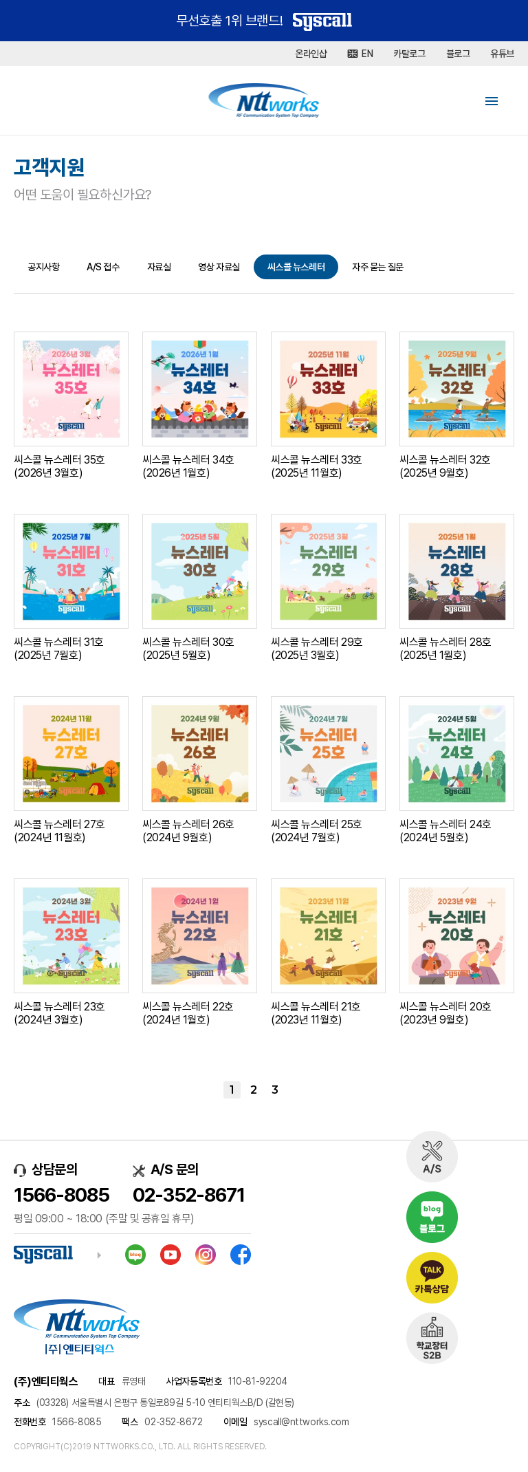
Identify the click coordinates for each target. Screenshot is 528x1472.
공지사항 (43, 266)
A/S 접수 (103, 266)
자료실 (159, 266)
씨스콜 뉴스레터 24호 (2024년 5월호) (445, 831)
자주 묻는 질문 (377, 266)
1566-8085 (61, 1194)
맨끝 (296, 1089)
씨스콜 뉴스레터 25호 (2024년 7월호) (316, 831)
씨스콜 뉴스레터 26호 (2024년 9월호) (188, 831)
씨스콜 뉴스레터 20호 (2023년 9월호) (445, 1013)
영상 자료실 (218, 266)
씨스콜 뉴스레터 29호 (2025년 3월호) (317, 649)
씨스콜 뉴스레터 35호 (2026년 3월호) (59, 466)
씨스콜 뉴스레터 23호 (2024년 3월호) (59, 1013)
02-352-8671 (189, 1194)
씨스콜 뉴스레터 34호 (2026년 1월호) (188, 466)
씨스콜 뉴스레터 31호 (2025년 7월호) (59, 649)
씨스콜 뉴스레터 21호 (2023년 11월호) (316, 1013)
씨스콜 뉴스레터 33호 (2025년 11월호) (316, 466)
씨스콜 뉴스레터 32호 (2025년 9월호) (445, 466)
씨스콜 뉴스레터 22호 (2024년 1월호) (188, 1013)
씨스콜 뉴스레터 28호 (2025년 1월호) (445, 649)
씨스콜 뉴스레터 (295, 266)
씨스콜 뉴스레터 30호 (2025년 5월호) (188, 649)
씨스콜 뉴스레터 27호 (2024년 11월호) (59, 831)
